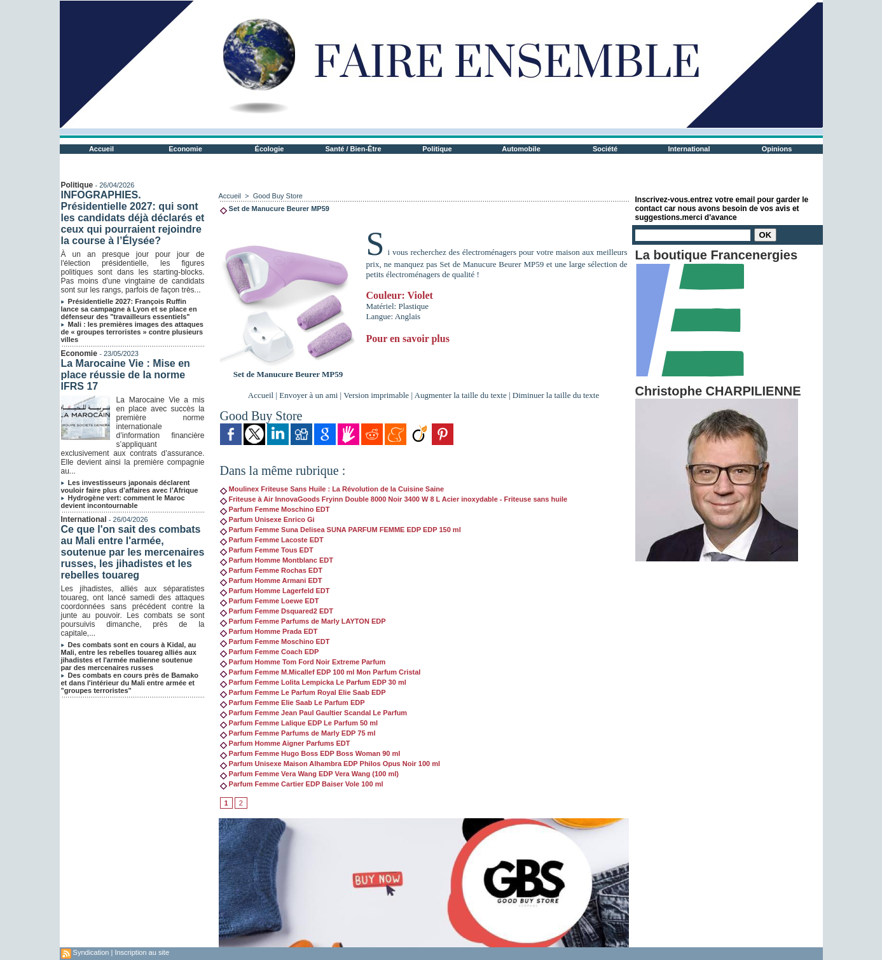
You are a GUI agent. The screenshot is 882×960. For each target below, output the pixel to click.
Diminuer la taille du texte (556, 395)
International (689, 149)
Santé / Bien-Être (353, 149)
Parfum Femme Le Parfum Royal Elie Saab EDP (303, 692)
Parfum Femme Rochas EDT (271, 570)
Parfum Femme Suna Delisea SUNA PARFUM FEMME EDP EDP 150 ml (340, 529)
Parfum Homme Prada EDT (269, 631)
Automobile (521, 149)
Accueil (101, 149)
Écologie (269, 149)
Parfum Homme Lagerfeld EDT (275, 590)
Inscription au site (141, 952)
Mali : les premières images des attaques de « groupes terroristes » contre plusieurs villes (132, 331)
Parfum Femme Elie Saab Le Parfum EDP (292, 702)
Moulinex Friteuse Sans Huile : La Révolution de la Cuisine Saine (332, 489)
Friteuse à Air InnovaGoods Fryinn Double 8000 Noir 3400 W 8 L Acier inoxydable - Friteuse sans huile (394, 499)
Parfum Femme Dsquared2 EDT (277, 611)
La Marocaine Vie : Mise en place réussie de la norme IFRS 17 (125, 375)
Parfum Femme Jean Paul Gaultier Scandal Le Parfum (314, 713)
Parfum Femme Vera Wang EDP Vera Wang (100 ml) (309, 774)
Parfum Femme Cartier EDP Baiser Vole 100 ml (301, 784)
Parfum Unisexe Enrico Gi (267, 519)
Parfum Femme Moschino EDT (275, 509)
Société (605, 149)
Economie (185, 149)
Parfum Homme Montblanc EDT (276, 560)
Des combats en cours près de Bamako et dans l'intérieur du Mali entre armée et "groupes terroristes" (129, 682)
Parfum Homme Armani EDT (271, 580)
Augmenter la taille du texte (461, 395)
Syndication (91, 952)
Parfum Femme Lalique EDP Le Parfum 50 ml (299, 723)
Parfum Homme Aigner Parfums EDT (285, 743)
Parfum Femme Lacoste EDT (272, 540)
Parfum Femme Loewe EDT (269, 601)
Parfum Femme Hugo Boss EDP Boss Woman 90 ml (310, 753)
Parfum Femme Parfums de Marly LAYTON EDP (303, 621)
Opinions (777, 149)
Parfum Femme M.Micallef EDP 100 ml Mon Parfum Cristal (320, 672)
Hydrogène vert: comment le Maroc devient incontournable (123, 501)
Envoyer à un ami (308, 395)
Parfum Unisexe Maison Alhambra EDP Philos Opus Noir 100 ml (330, 763)
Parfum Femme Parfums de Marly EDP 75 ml (298, 733)
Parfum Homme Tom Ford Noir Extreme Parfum (303, 662)
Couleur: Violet (399, 295)
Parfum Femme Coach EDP (269, 651)
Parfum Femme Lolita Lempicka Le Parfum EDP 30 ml (313, 682)
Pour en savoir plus (408, 338)
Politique (436, 149)
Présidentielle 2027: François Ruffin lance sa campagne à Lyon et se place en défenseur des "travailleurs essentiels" (129, 309)
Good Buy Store (278, 196)
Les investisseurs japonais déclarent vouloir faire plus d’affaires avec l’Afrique (129, 486)
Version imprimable (376, 395)
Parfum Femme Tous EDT (267, 550)
